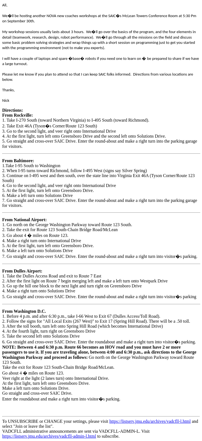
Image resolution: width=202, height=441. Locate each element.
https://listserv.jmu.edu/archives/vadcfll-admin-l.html (49, 436)
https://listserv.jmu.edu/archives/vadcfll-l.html (150, 421)
